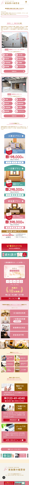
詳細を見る (18, 71)
